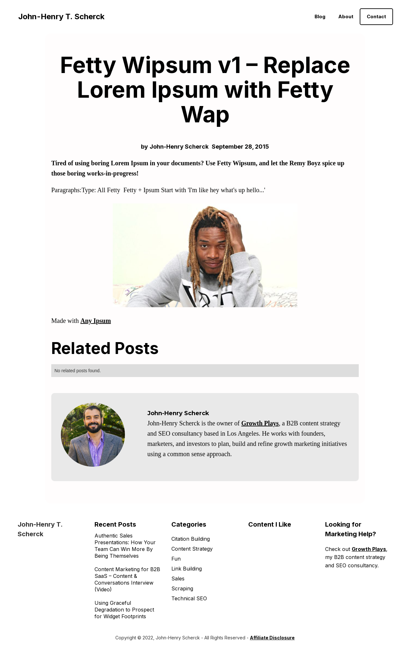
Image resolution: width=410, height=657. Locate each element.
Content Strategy (192, 549)
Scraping (182, 588)
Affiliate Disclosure (272, 637)
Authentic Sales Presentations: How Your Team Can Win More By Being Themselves (125, 545)
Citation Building (190, 539)
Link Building (186, 568)
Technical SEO (189, 598)
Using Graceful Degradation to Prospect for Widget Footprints (124, 610)
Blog (320, 16)
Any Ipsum (95, 320)
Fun (176, 558)
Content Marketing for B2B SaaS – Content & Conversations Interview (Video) (127, 579)
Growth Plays (260, 423)
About (345, 16)
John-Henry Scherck (179, 146)
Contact (376, 16)
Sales (177, 578)
